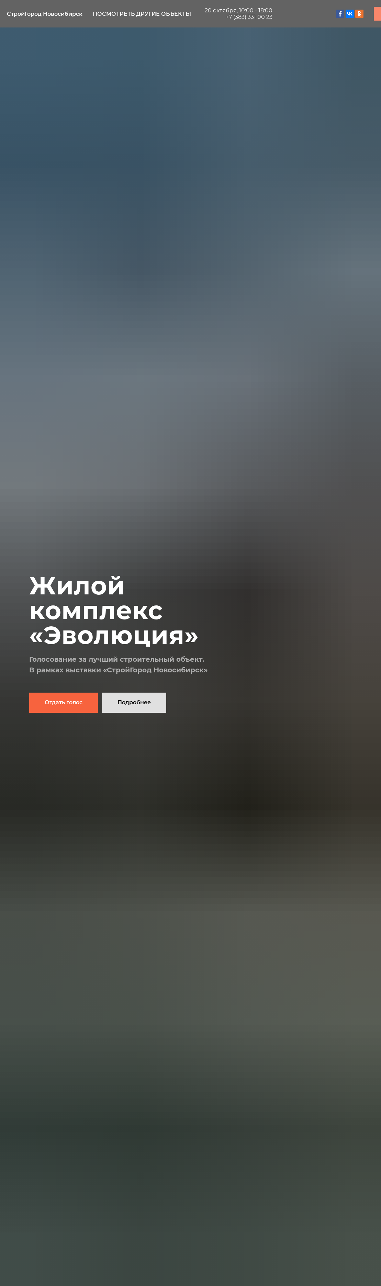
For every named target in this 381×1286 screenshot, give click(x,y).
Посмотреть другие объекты (142, 14)
